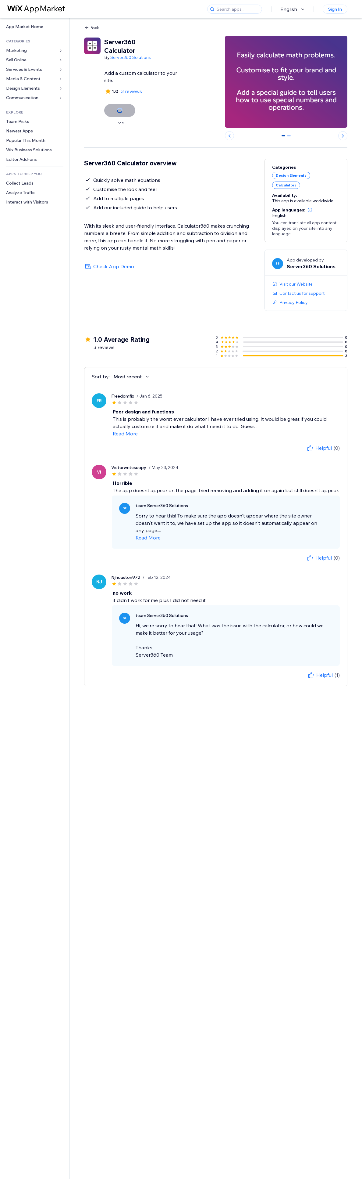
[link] (34, 26)
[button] (310, 210)
